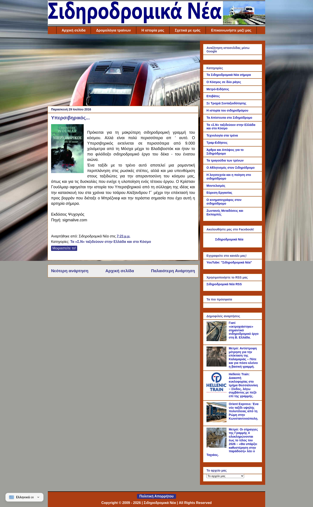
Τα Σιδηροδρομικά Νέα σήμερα (228, 75)
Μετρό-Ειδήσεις (217, 89)
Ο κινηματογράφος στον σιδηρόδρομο (223, 201)
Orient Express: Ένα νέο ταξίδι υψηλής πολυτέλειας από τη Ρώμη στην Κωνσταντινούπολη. (244, 411)
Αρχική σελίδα (74, 30)
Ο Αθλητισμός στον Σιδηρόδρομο (230, 167)
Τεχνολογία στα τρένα (222, 135)
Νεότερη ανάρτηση (69, 271)
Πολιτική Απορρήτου (156, 496)
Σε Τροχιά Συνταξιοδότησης (226, 103)
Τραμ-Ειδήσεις (217, 142)
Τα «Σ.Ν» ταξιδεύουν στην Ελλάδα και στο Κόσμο (110, 241)
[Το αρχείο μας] (225, 476)
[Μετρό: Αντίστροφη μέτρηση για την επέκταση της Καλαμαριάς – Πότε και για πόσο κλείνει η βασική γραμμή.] (217, 365)
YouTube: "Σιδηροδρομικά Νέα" (229, 262)
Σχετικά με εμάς (187, 30)
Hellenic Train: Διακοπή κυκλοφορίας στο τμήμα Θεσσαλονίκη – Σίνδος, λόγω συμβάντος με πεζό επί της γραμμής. (243, 385)
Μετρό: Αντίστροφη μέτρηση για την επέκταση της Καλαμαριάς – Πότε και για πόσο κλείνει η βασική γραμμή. (243, 357)
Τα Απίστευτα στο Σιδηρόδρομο (229, 117)
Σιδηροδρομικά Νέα (229, 239)
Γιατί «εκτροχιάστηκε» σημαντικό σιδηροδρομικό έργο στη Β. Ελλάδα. (244, 330)
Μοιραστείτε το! (64, 248)
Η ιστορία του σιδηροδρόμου (227, 110)
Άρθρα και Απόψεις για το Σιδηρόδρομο (225, 151)
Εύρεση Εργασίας (219, 192)
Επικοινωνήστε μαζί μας (231, 30)
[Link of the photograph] (67, 149)
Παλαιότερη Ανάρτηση (173, 271)
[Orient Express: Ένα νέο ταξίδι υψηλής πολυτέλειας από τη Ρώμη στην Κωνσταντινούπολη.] (217, 421)
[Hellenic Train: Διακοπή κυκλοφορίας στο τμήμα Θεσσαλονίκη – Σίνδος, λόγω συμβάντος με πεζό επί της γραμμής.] (217, 391)
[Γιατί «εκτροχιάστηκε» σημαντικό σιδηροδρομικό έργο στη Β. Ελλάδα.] (217, 340)
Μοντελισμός (215, 185)
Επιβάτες (213, 96)
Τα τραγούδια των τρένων (225, 160)
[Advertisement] (123, 71)
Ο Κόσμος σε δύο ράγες (223, 82)
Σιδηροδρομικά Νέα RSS (224, 284)
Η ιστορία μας (153, 30)
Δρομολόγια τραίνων (113, 30)
